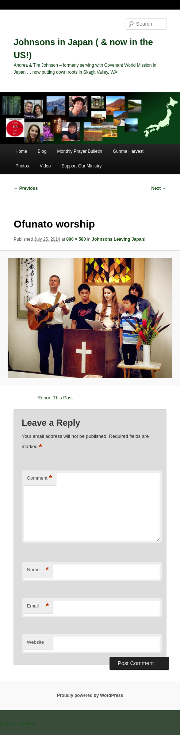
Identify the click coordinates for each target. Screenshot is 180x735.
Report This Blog (17, 723)
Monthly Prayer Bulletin (79, 151)
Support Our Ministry (81, 166)
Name (38, 570)
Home (21, 151)
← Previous (26, 188)
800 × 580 (76, 239)
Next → (158, 188)
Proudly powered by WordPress (90, 695)
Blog (42, 151)
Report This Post (55, 397)
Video (45, 166)
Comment (39, 478)
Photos (22, 166)
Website (35, 642)
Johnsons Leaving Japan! (118, 239)
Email (38, 606)
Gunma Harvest (128, 151)
